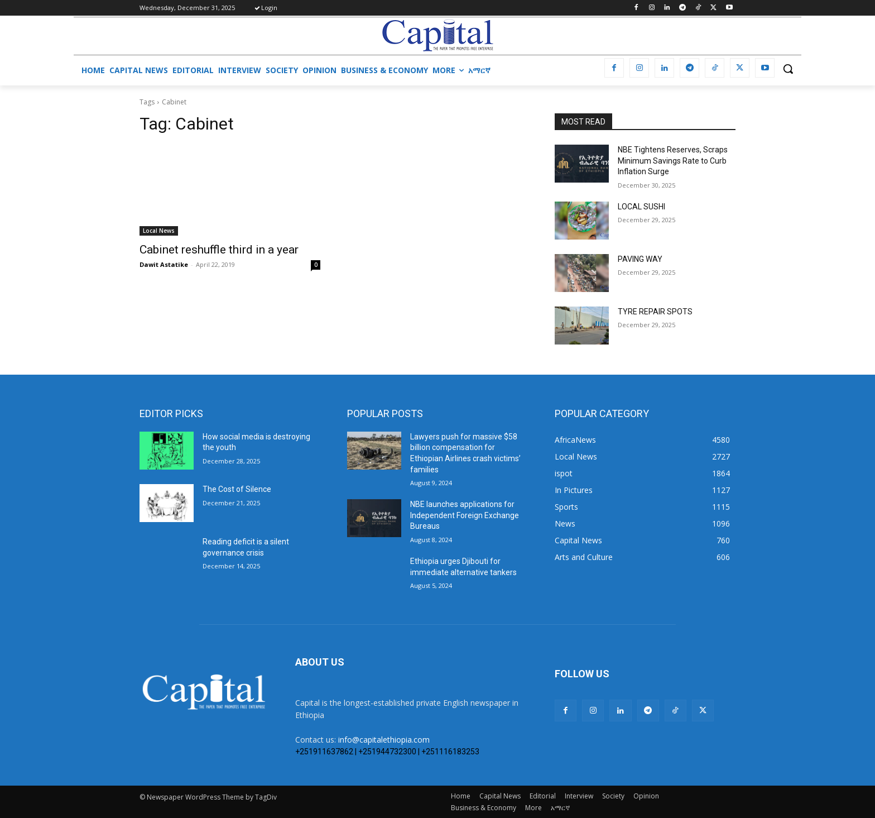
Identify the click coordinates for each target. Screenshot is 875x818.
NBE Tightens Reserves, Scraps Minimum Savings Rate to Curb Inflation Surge (673, 160)
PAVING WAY (640, 259)
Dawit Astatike (164, 264)
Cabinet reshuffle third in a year (219, 249)
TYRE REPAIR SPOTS (655, 311)
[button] (788, 68)
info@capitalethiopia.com (384, 739)
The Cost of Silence (237, 489)
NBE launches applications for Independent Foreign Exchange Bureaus (464, 515)
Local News (159, 231)
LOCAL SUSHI (641, 206)
